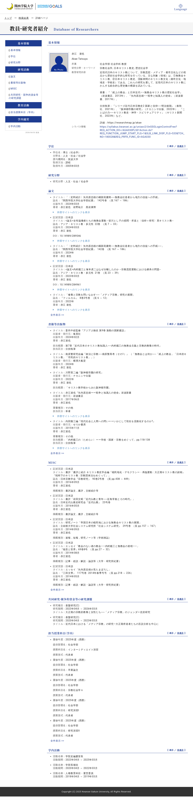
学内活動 (16, 126)
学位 (13, 56)
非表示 (180, 146)
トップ (8, 18)
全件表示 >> (57, 314)
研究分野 (16, 62)
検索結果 (24, 18)
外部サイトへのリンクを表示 (71, 212)
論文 (13, 76)
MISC (14, 88)
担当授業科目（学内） (23, 112)
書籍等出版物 (18, 82)
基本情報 (16, 50)
